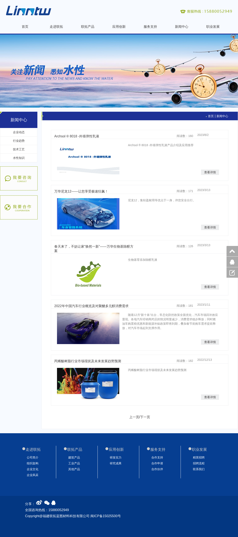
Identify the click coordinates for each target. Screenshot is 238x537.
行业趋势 (19, 140)
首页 (25, 26)
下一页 (145, 417)
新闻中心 (181, 26)
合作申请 (157, 463)
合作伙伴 (157, 469)
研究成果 (116, 463)
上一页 (134, 417)
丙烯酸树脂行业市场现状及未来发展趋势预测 (87, 361)
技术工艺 (19, 149)
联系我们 (199, 469)
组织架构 (32, 463)
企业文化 (32, 469)
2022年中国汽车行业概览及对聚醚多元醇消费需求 (91, 306)
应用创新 (119, 26)
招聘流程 (199, 463)
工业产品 (74, 463)
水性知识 (19, 158)
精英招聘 (199, 457)
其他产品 (74, 469)
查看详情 (210, 172)
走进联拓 (56, 26)
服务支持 (150, 26)
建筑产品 (74, 457)
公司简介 (32, 457)
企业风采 (32, 475)
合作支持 (157, 457)
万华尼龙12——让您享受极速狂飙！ (81, 191)
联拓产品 (87, 26)
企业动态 (19, 132)
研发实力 (116, 457)
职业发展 (213, 26)
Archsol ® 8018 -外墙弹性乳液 (76, 136)
